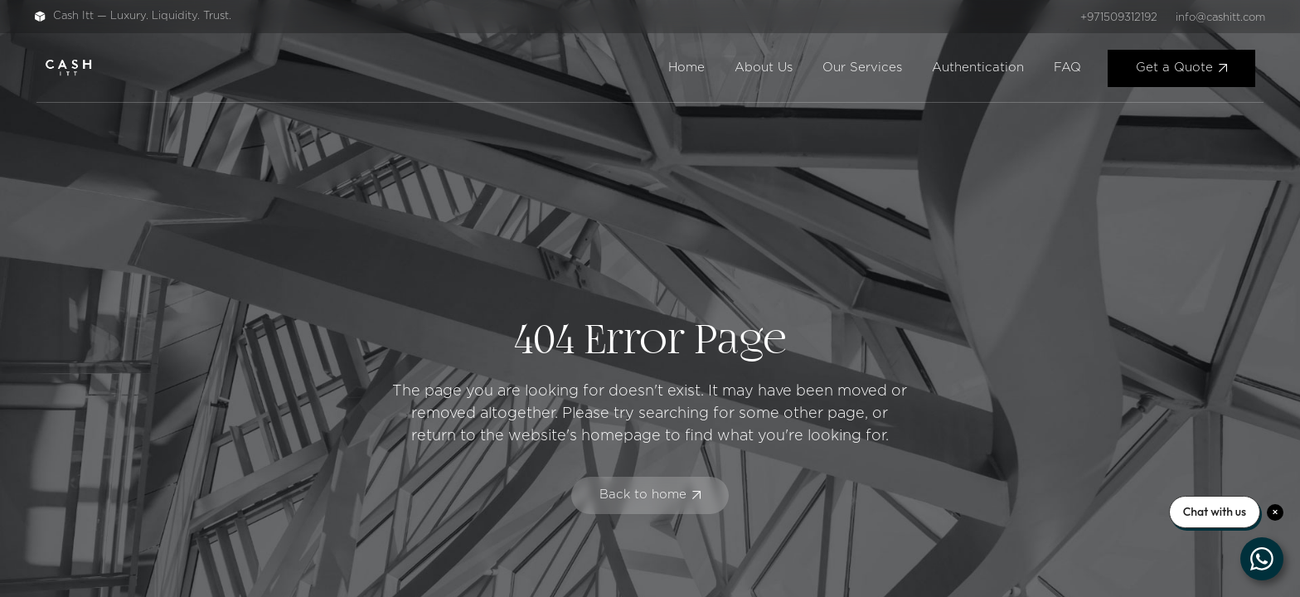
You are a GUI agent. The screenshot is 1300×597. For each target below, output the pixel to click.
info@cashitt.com (1220, 17)
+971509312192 (1118, 17)
